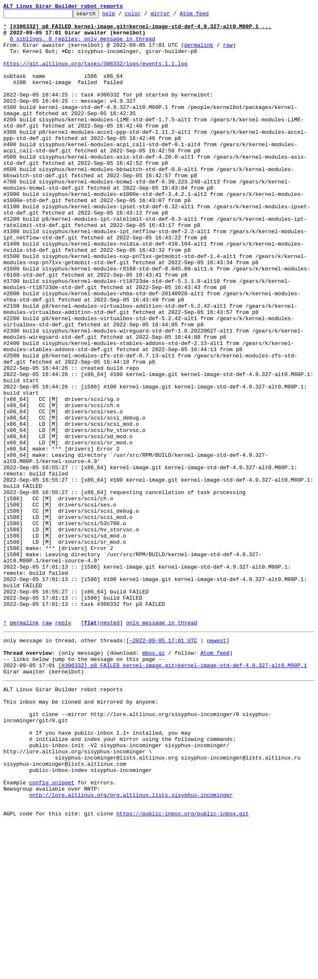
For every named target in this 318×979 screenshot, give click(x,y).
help (121, 15)
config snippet (51, 932)
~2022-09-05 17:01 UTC (163, 764)
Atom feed (207, 15)
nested (110, 745)
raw (227, 52)
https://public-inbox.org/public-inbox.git (182, 970)
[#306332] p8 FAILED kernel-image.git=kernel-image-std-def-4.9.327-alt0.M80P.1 (182, 794)
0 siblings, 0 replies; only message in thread (82, 44)
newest (216, 764)
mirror (173, 15)
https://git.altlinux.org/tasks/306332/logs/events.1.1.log (95, 74)
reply (63, 745)
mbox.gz (153, 779)
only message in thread (161, 745)
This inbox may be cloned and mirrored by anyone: (80, 835)
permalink (198, 52)
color (145, 15)
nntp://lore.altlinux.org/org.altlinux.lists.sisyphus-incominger (130, 947)
